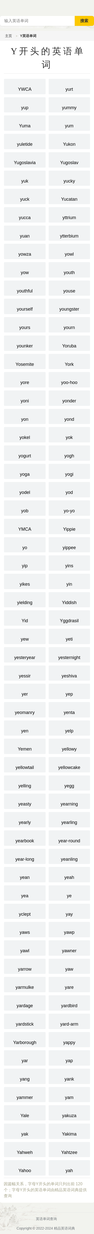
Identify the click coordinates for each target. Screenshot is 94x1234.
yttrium (69, 214)
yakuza (69, 1112)
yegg (69, 782)
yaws (25, 929)
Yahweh (25, 1149)
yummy (69, 104)
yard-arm (69, 1021)
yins (69, 562)
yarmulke (25, 984)
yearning (69, 801)
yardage (25, 1002)
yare (69, 984)
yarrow (25, 966)
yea (25, 892)
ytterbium (69, 232)
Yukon (69, 141)
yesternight (69, 654)
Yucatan (69, 196)
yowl (69, 251)
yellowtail (25, 764)
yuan (25, 232)
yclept (25, 911)
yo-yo (69, 507)
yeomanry (25, 709)
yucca (25, 214)
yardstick (25, 1021)
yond (69, 416)
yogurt (25, 452)
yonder (69, 397)
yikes (25, 581)
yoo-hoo (69, 379)
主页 (8, 36)
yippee (69, 544)
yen (25, 727)
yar (25, 1057)
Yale (25, 1112)
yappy (69, 1039)
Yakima (69, 1131)
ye (69, 892)
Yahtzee (69, 1149)
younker (25, 342)
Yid (25, 617)
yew (25, 636)
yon (25, 416)
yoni (25, 397)
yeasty (25, 801)
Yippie (69, 526)
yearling (69, 819)
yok (69, 434)
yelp (69, 727)
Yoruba (69, 342)
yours (25, 324)
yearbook (25, 837)
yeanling (69, 856)
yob (25, 507)
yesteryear (25, 654)
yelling (25, 782)
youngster (69, 306)
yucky (69, 178)
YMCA (25, 526)
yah (69, 1167)
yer (25, 691)
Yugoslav (69, 159)
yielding (25, 599)
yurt (69, 86)
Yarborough (25, 1039)
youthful (25, 287)
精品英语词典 (64, 1228)
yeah (69, 874)
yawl (25, 947)
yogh (69, 452)
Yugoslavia (25, 159)
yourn (69, 324)
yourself (25, 306)
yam (69, 1094)
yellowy (69, 746)
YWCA (25, 86)
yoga (25, 471)
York (69, 361)
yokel (25, 434)
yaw (69, 966)
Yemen (25, 746)
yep (69, 691)
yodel (25, 489)
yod (69, 489)
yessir (25, 672)
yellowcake (69, 764)
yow (25, 269)
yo (25, 544)
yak (25, 1131)
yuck (25, 196)
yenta (69, 709)
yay (69, 911)
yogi (69, 471)
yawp (69, 929)
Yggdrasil (69, 617)
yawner (69, 947)
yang (25, 1076)
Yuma (25, 122)
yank (69, 1076)
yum (69, 122)
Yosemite (25, 361)
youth (69, 269)
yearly (25, 819)
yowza (25, 251)
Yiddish (69, 599)
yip (25, 562)
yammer (25, 1094)
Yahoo (25, 1167)
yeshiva (69, 672)
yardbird (69, 1002)
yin (69, 581)
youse (69, 287)
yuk (25, 178)
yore (25, 379)
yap (69, 1057)
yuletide (25, 141)
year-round (69, 837)
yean (25, 874)
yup (25, 104)
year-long (25, 856)
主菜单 (90, 7)
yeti (69, 636)
